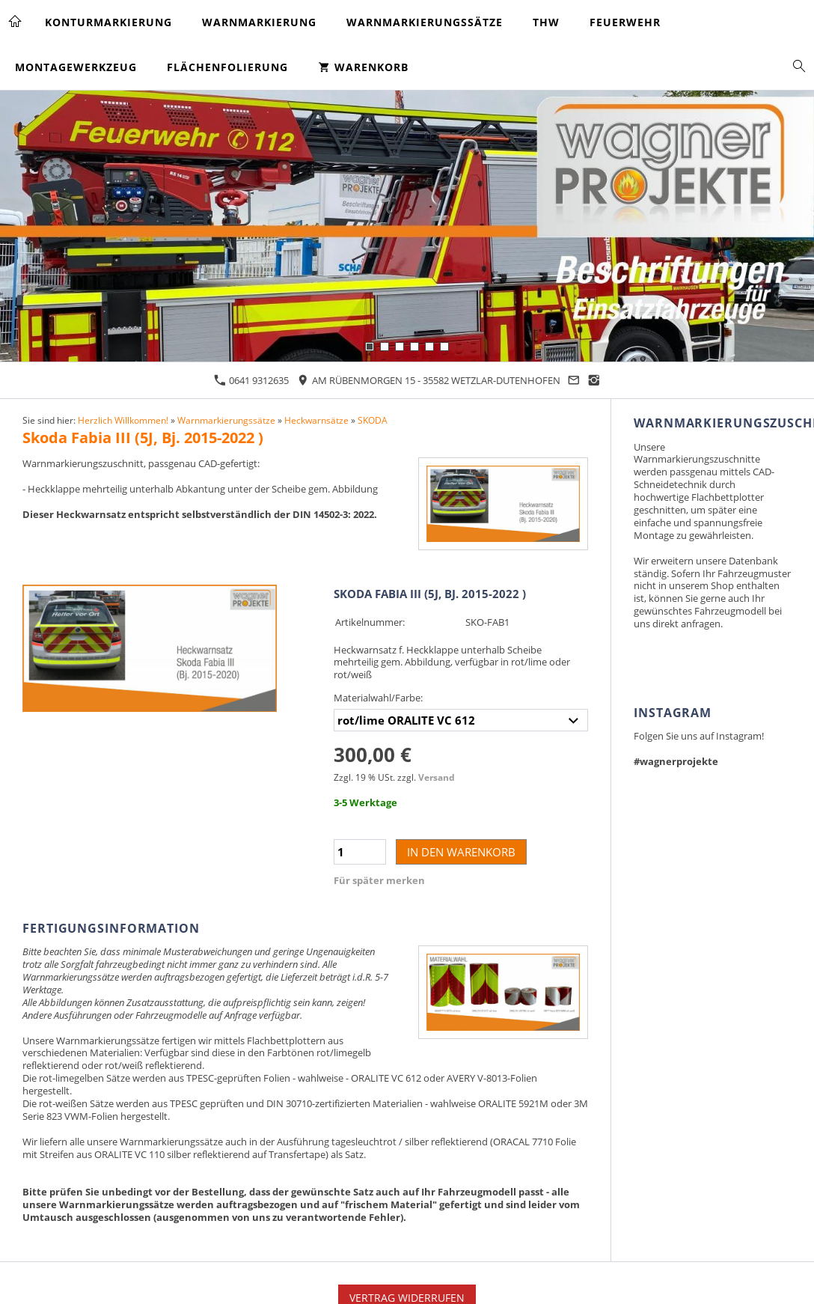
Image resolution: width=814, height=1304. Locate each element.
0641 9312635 (251, 380)
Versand (436, 777)
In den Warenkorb (461, 851)
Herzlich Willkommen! (123, 420)
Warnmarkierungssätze (226, 420)
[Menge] (360, 852)
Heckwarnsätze (316, 420)
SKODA (373, 420)
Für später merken (379, 880)
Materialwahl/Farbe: (378, 697)
